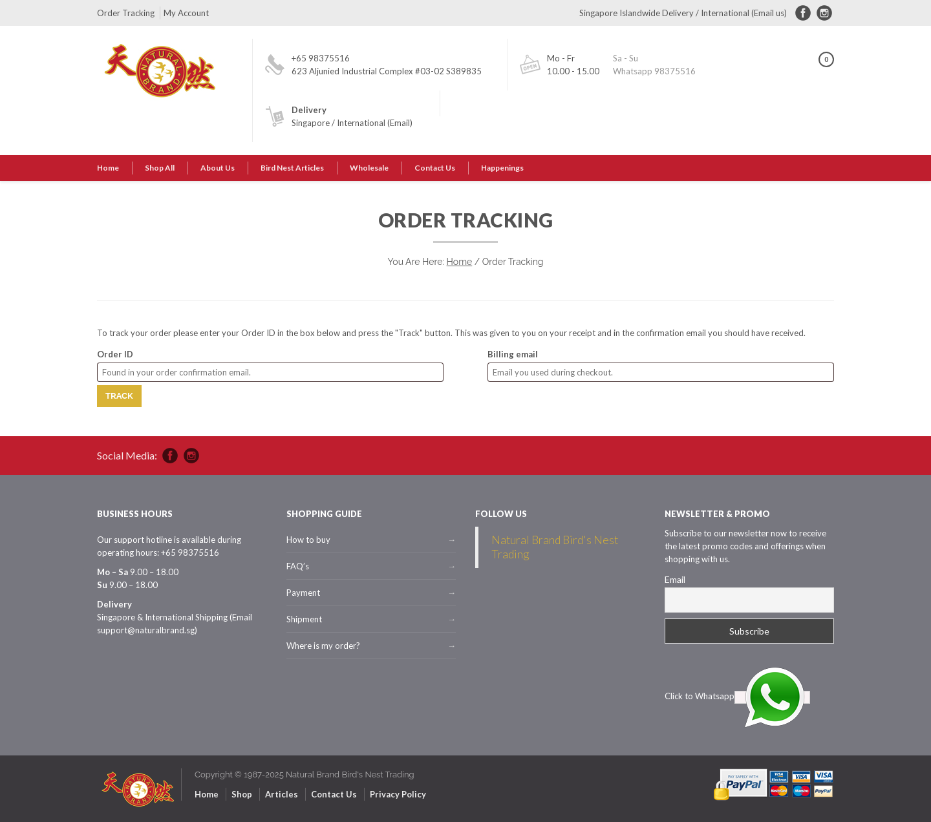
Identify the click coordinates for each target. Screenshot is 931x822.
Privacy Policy (398, 794)
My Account (186, 13)
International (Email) (374, 123)
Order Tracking (126, 13)
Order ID (115, 354)
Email (675, 579)
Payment (303, 592)
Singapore (311, 123)
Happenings (502, 168)
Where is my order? (323, 645)
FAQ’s (297, 566)
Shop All (160, 168)
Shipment (304, 619)
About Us (217, 168)
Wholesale (369, 168)
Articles (281, 794)
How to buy (308, 539)
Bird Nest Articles (292, 168)
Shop (241, 794)
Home (108, 168)
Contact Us (434, 168)
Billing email (512, 354)
